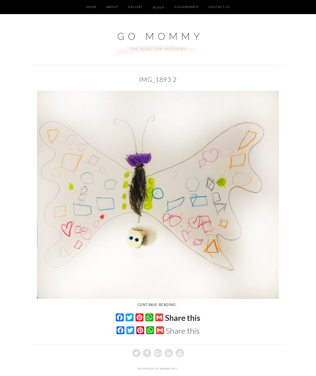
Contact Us (219, 7)
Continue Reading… (158, 305)
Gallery (135, 7)
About (112, 7)
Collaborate (186, 7)
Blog (157, 7)
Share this (182, 318)
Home (91, 7)
